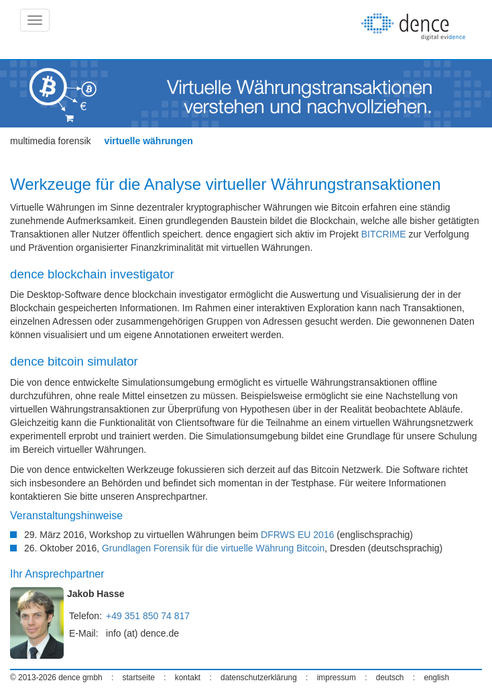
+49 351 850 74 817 (148, 615)
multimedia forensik (50, 141)
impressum (336, 677)
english (436, 677)
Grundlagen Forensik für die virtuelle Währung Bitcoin (213, 548)
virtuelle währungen (149, 141)
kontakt (187, 677)
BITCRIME (383, 234)
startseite (139, 677)
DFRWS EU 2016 (297, 534)
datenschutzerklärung (259, 677)
